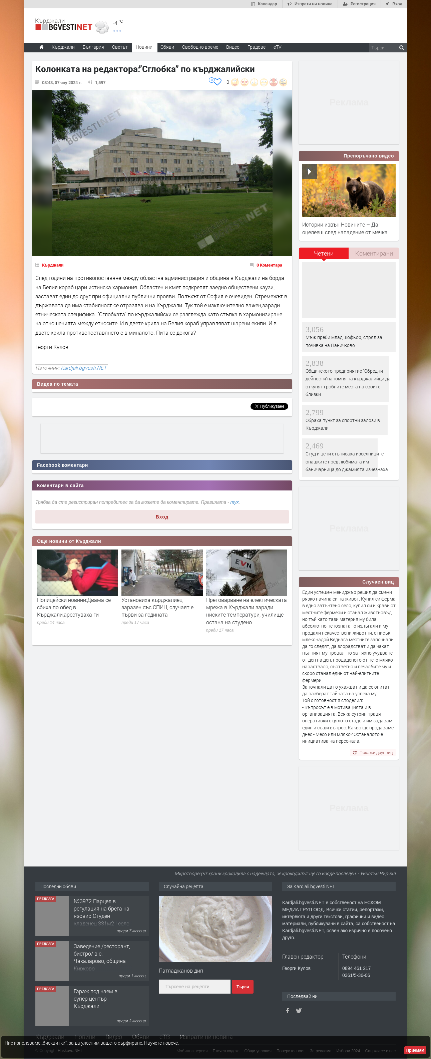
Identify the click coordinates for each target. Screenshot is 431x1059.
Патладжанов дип (181, 970)
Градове (257, 47)
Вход (162, 516)
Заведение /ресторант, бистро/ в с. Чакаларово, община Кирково (102, 957)
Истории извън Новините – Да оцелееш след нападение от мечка (345, 228)
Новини (144, 47)
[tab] (324, 256)
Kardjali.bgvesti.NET (83, 367)
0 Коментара (269, 265)
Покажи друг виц (373, 752)
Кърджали (52, 265)
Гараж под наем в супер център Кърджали (95, 999)
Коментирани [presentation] (374, 253)
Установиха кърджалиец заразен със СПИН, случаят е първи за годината (157, 607)
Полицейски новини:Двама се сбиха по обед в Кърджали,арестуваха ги (74, 607)
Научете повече (161, 1043)
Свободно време (200, 47)
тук (235, 502)
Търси (243, 987)
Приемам (415, 1050)
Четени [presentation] (324, 253)
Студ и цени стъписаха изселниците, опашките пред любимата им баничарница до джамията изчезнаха (347, 461)
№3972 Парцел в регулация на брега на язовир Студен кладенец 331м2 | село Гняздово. (101, 916)
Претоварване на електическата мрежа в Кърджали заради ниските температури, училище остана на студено (246, 611)
